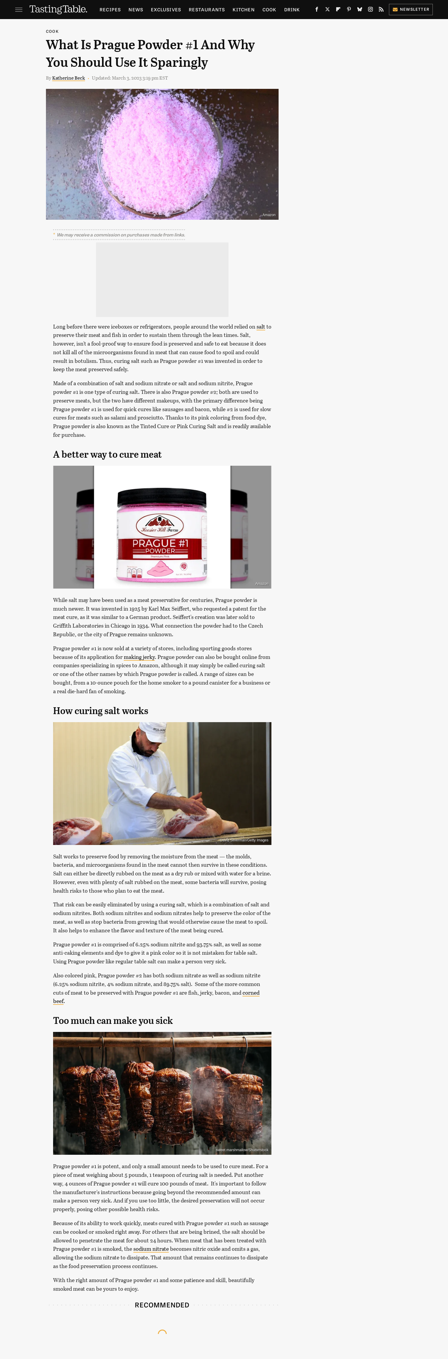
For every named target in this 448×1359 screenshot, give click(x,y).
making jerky (139, 657)
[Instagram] (370, 10)
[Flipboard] (338, 10)
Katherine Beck (68, 77)
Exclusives (166, 9)
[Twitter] (327, 10)
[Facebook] (317, 10)
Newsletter (411, 9)
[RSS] (381, 10)
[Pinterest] (349, 10)
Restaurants (207, 9)
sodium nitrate (151, 1249)
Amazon (269, 215)
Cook (269, 9)
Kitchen (243, 9)
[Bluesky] (360, 10)
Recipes (110, 9)
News (136, 9)
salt (261, 326)
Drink (292, 9)
